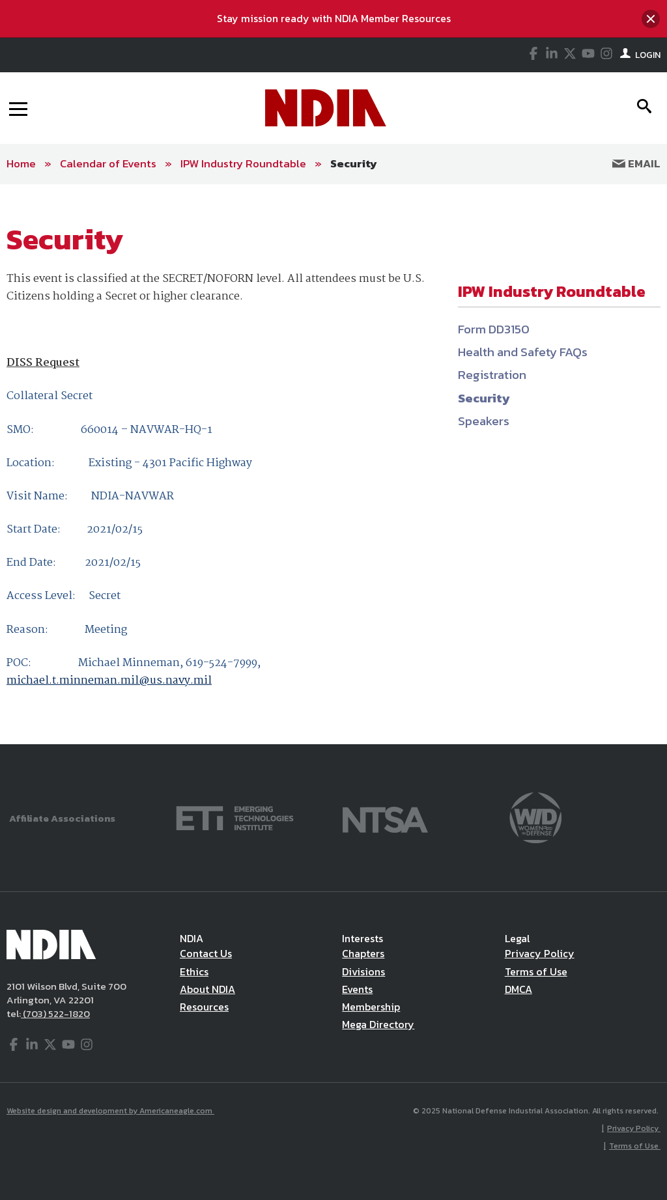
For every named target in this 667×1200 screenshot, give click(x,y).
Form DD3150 (494, 329)
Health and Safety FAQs (523, 351)
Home (21, 163)
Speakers (483, 421)
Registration (492, 374)
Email (636, 163)
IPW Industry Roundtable (243, 163)
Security (353, 163)
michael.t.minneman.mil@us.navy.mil (109, 681)
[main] (333, 464)
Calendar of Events (108, 163)
